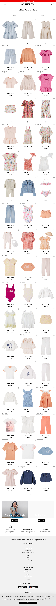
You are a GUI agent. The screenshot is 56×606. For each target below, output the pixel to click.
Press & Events (28, 572)
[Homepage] (28, 4)
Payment (28, 555)
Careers (28, 574)
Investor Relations (28, 576)
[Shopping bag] (53, 4)
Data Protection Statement (40, 599)
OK (28, 602)
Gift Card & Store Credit (28, 553)
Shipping (28, 557)
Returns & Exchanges (28, 560)
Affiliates (28, 579)
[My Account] (51, 4)
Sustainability (28, 569)
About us (28, 564)
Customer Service (28, 548)
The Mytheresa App (28, 567)
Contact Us (28, 550)
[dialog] (28, 600)
